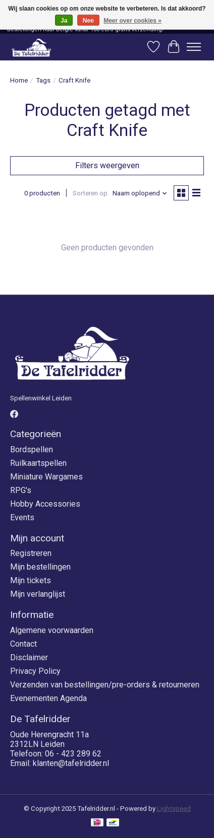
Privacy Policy (35, 671)
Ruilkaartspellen (38, 463)
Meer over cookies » (132, 20)
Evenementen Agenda (48, 698)
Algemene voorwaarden (51, 630)
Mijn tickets (30, 580)
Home (19, 80)
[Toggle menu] (194, 47)
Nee (88, 20)
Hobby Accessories (45, 504)
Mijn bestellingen (40, 567)
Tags (43, 80)
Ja (64, 20)
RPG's (20, 490)
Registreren (30, 553)
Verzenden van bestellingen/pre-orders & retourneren (104, 684)
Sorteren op (90, 193)
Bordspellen (31, 449)
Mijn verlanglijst (37, 594)
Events (22, 517)
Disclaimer (29, 657)
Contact (23, 644)
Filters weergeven (107, 165)
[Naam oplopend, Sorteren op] (140, 193)
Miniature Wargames (46, 476)
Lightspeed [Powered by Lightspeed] (174, 808)
